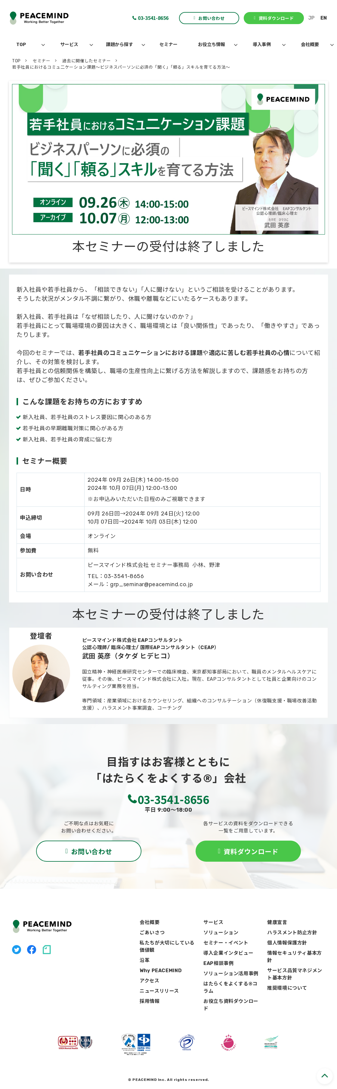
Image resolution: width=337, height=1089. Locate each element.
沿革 (145, 960)
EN (323, 18)
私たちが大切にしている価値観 (167, 946)
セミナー (168, 44)
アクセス (149, 981)
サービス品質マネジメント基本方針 (294, 974)
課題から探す (119, 44)
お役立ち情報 (211, 44)
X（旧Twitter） (16, 949)
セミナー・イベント (226, 943)
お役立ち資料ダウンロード (230, 1004)
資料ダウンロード (276, 18)
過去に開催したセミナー (86, 61)
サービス (69, 44)
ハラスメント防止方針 (292, 932)
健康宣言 (277, 922)
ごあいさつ (152, 932)
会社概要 (310, 44)
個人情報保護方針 (287, 943)
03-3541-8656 (153, 17)
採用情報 (150, 1001)
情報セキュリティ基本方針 (294, 956)
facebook (31, 949)
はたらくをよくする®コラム (230, 987)
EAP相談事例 (218, 963)
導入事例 (262, 44)
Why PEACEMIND (161, 970)
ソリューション (220, 932)
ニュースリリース (159, 991)
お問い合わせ (211, 18)
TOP (21, 44)
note (46, 949)
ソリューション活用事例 (230, 973)
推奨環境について (287, 988)
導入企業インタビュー (228, 953)
